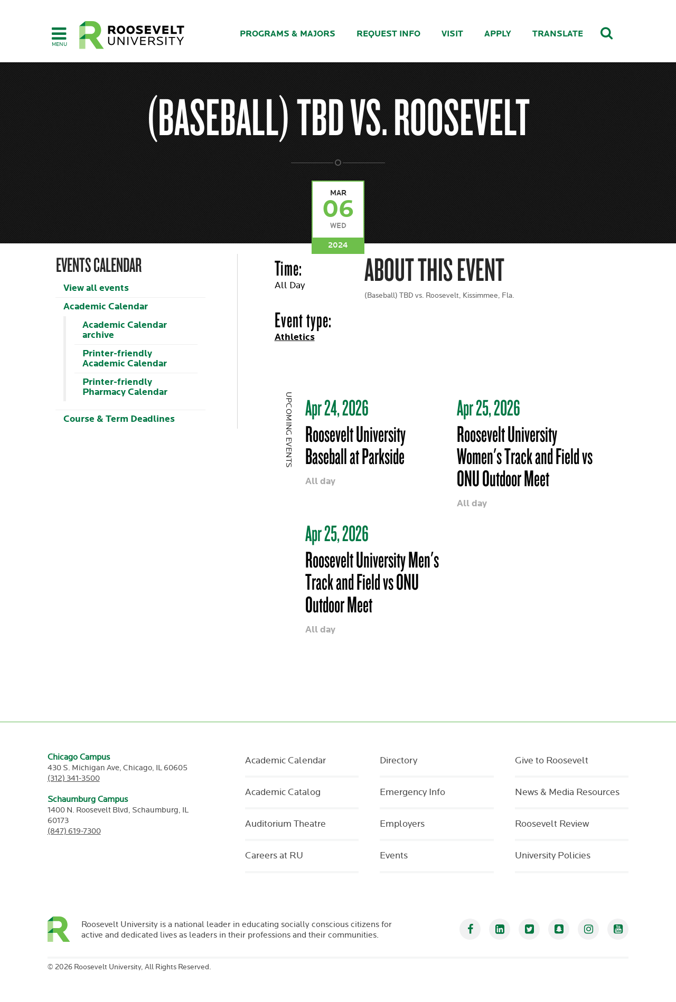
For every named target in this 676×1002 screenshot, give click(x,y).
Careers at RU (274, 855)
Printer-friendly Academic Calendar (124, 358)
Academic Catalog (283, 792)
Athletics (295, 337)
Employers (402, 824)
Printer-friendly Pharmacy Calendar (124, 387)
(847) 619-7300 (74, 831)
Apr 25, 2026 (488, 407)
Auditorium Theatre (285, 824)
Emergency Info (412, 792)
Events (394, 855)
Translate (557, 34)
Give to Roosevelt (551, 760)
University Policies (552, 855)
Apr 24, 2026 (337, 407)
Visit (452, 34)
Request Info (388, 34)
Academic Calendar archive (124, 330)
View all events (96, 288)
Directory (398, 760)
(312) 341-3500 (74, 778)
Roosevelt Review (552, 824)
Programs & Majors (287, 34)
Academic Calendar (105, 306)
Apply (497, 34)
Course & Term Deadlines (119, 418)
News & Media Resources (567, 792)
